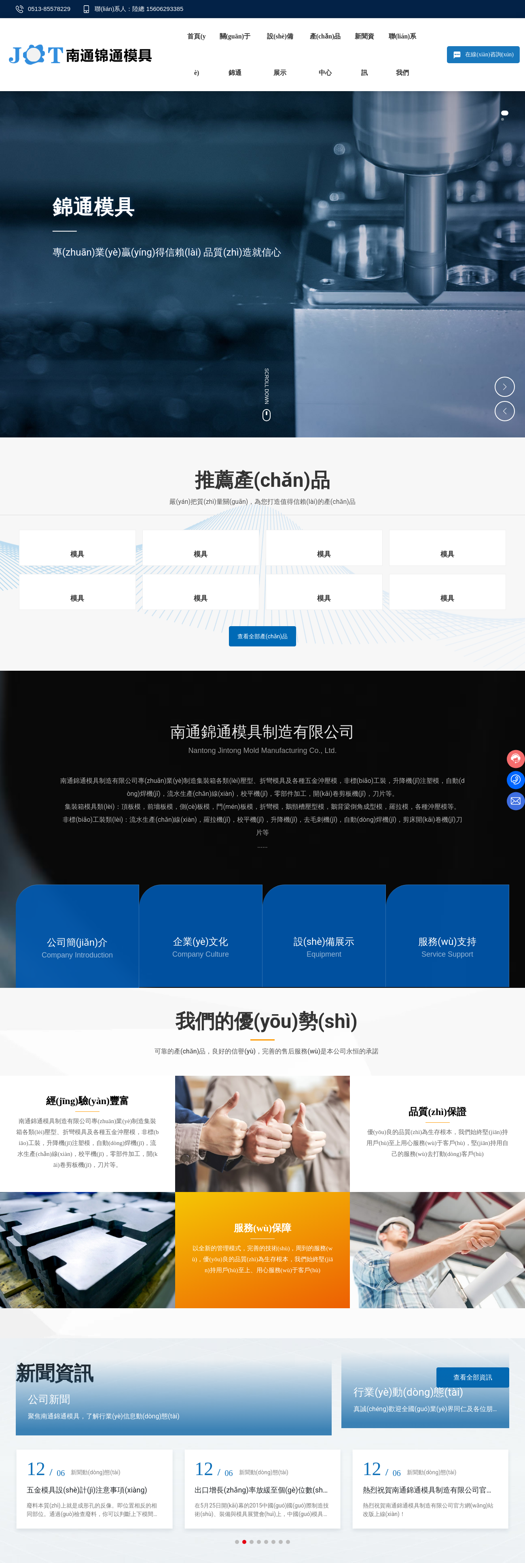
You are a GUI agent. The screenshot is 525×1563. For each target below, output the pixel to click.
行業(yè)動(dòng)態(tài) (408, 1393)
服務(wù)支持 (447, 942)
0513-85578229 (49, 8)
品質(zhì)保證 (437, 1112)
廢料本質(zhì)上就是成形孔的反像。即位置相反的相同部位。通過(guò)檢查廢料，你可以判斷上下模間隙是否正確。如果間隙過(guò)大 (93, 1515)
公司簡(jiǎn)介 (77, 943)
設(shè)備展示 (324, 942)
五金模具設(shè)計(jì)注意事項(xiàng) (87, 1491)
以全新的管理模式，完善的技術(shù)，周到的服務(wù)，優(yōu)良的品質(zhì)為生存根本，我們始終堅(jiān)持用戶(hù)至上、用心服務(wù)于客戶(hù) (262, 1260)
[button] (505, 117)
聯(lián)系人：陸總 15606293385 (139, 8)
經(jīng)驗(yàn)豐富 (87, 1101)
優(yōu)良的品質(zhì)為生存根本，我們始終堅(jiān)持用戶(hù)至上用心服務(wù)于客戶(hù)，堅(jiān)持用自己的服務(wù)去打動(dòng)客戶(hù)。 (437, 1144)
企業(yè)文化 (201, 942)
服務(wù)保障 (263, 1229)
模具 (77, 554)
